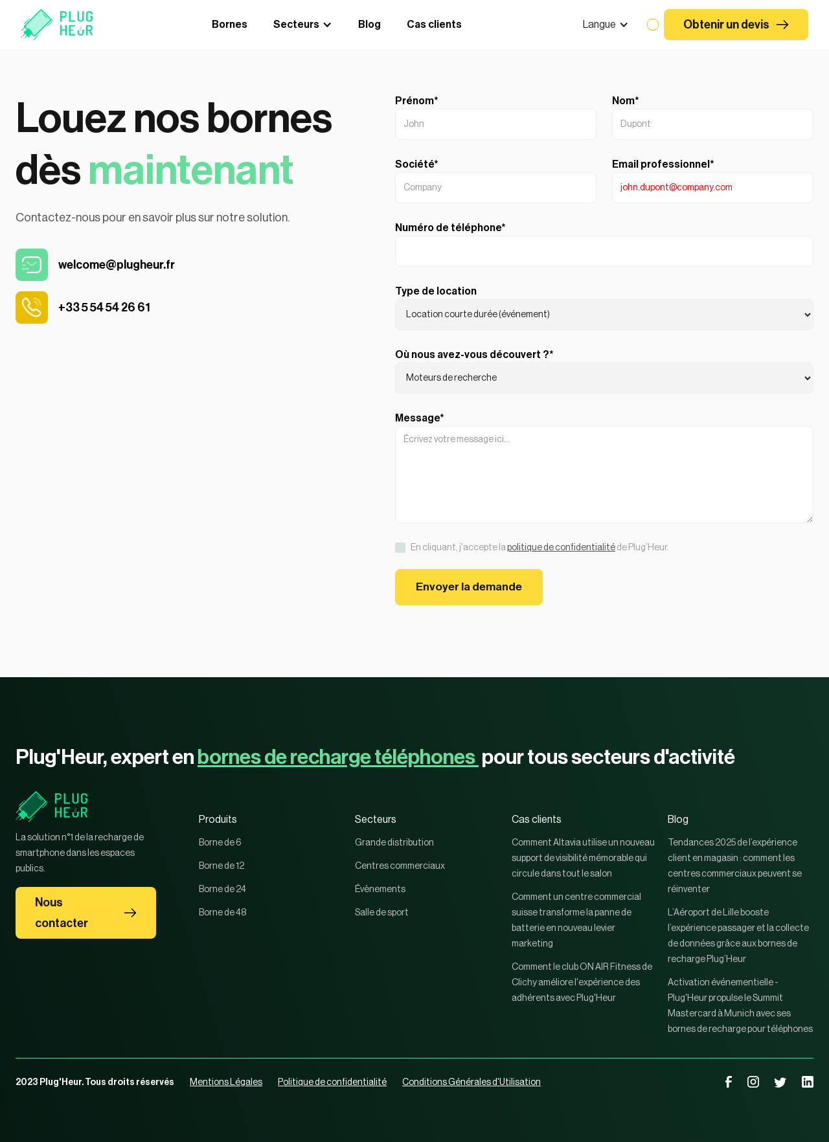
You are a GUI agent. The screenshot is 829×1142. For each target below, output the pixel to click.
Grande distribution (394, 842)
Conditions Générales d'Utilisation (471, 1082)
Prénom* (416, 101)
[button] (606, 24)
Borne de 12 (221, 866)
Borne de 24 (222, 889)
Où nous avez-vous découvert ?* (474, 355)
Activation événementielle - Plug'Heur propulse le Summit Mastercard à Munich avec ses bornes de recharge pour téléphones (740, 1006)
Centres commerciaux (400, 866)
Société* (416, 164)
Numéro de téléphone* (450, 228)
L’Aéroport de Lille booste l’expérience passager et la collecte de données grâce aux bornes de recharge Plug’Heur (738, 936)
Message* (419, 418)
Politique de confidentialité (332, 1082)
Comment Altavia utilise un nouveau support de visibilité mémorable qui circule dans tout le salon (583, 858)
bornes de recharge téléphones (338, 757)
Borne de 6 (220, 842)
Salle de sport (382, 912)
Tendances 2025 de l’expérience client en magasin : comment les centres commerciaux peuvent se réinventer (735, 866)
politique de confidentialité (561, 547)
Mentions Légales (226, 1082)
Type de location (436, 291)
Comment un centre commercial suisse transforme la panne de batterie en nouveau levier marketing (576, 920)
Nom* (625, 101)
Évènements (380, 889)
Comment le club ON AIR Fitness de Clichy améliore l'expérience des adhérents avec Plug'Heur (582, 983)
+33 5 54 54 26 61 (104, 307)
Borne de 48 (222, 912)
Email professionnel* (663, 164)
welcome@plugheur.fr (116, 265)
